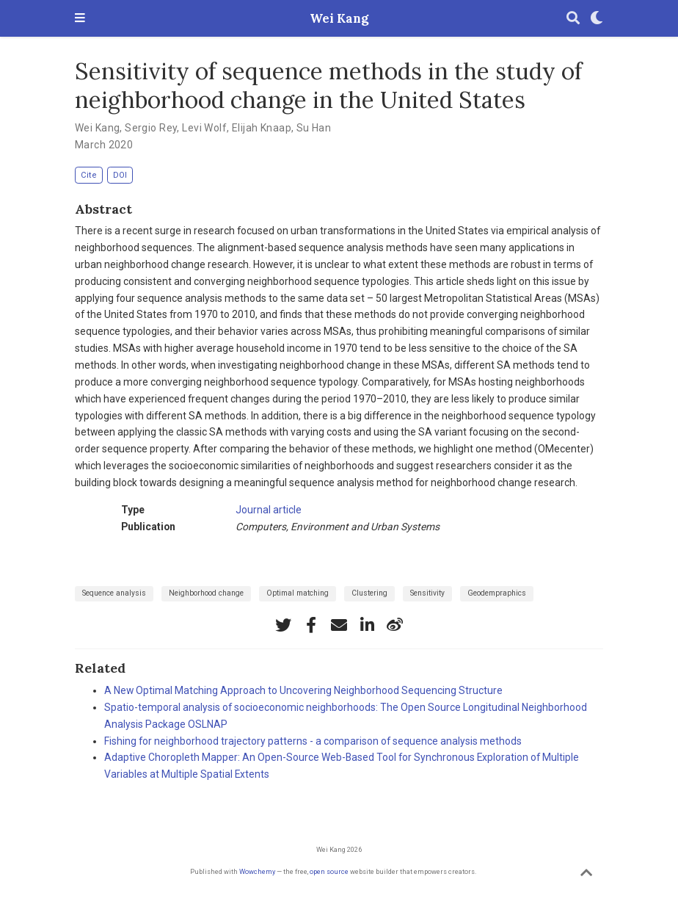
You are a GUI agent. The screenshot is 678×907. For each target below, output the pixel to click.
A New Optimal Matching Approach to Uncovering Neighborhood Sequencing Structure (303, 690)
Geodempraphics (496, 593)
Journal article (269, 510)
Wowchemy (257, 871)
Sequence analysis (114, 593)
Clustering (369, 593)
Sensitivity (427, 593)
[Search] (573, 18)
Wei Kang (339, 18)
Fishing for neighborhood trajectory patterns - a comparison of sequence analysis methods (313, 741)
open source (329, 871)
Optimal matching (297, 593)
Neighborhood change (206, 593)
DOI (120, 175)
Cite (89, 175)
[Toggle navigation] (80, 18)
